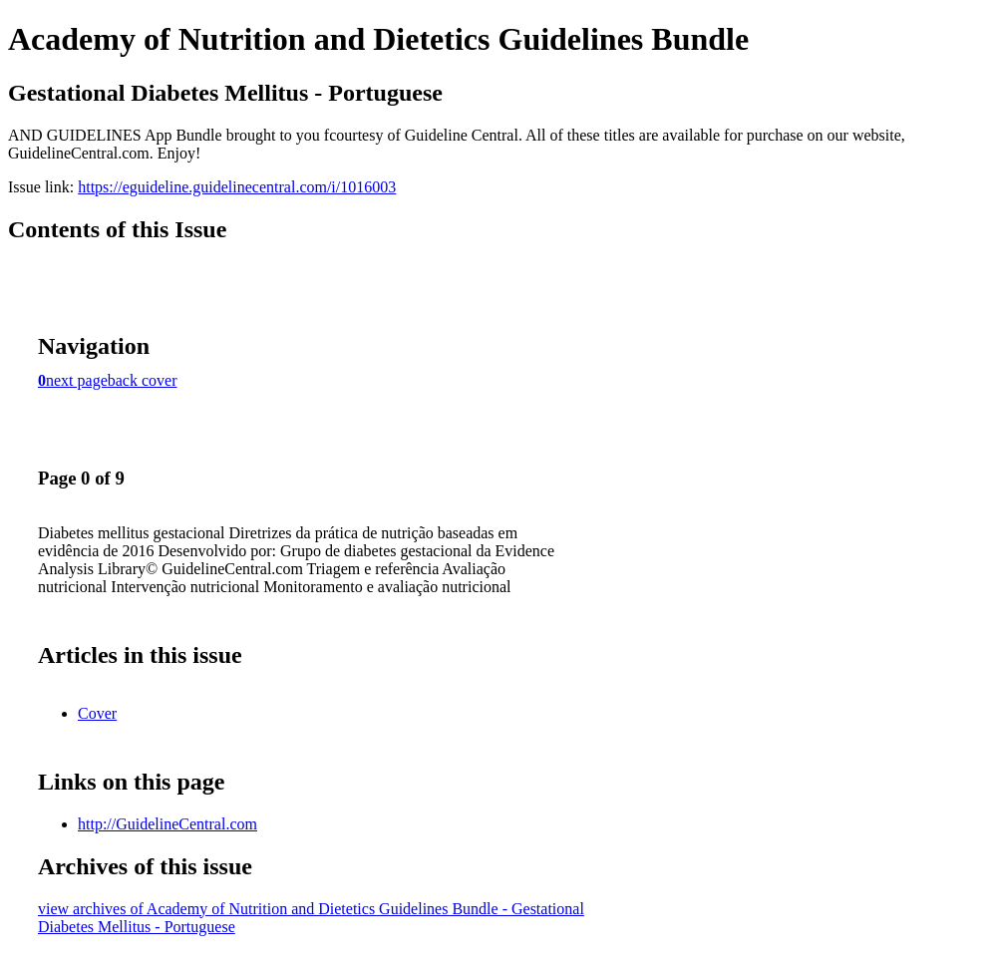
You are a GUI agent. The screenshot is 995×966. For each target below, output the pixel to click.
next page (77, 380)
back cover (142, 380)
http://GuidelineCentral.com (167, 823)
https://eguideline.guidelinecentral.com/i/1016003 (237, 186)
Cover (97, 713)
